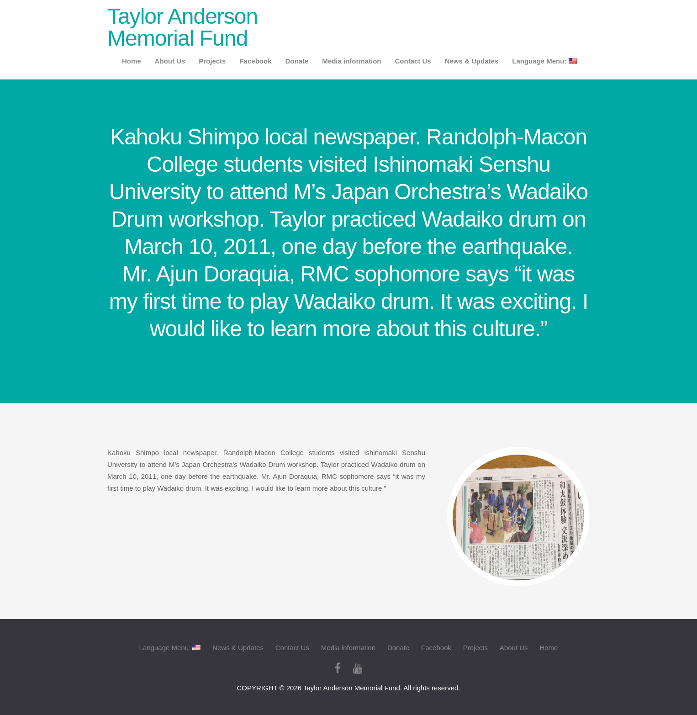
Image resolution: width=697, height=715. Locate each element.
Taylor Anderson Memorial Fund (182, 27)
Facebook (255, 61)
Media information (351, 61)
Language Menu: (544, 61)
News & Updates (472, 61)
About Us (170, 61)
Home (131, 61)
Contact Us (413, 61)
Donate (296, 61)
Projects (212, 61)
